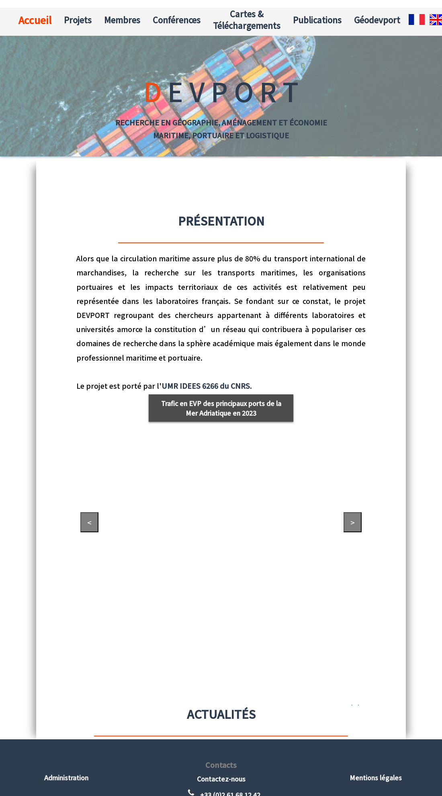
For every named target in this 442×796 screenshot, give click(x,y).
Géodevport (377, 20)
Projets (78, 20)
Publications (317, 20)
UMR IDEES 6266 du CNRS (206, 386)
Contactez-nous (221, 779)
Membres (122, 20)
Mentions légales (376, 777)
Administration (66, 777)
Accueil (34, 19)
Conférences (177, 20)
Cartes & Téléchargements (246, 19)
